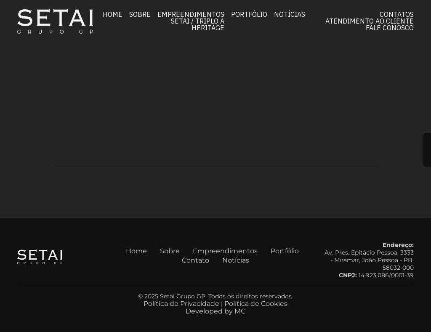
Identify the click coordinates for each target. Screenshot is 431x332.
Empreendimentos (190, 14)
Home (112, 14)
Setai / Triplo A (197, 20)
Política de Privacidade (181, 304)
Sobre (140, 14)
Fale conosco (390, 27)
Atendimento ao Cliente (369, 20)
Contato (195, 260)
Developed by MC (215, 311)
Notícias (289, 14)
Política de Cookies (255, 304)
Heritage (208, 27)
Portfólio (249, 14)
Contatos (397, 14)
